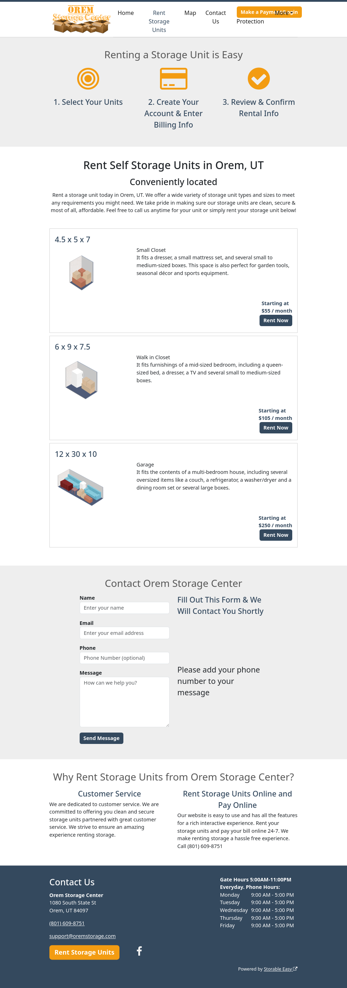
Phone (88, 647)
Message (91, 672)
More (282, 13)
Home (126, 13)
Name (87, 597)
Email (87, 623)
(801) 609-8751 (67, 923)
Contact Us (215, 17)
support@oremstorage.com (82, 936)
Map (190, 13)
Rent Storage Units (159, 21)
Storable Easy (281, 969)
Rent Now (275, 320)
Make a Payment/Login (269, 12)
